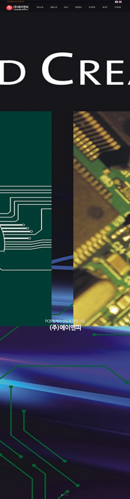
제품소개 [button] (53, 7)
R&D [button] (66, 7)
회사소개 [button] (40, 7)
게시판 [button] (104, 7)
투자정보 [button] (92, 7)
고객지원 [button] (117, 7)
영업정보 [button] (78, 7)
